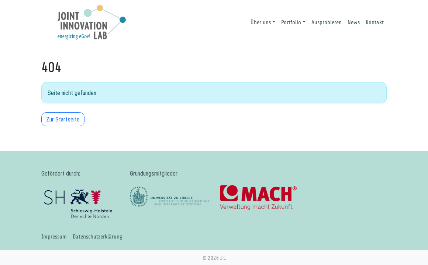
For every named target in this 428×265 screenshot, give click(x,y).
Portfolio (291, 22)
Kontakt (375, 22)
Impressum (54, 236)
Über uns (261, 22)
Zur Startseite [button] (63, 119)
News (354, 22)
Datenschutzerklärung (97, 236)
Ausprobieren (326, 22)
